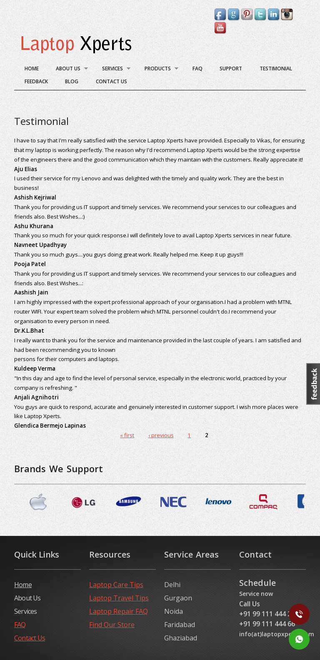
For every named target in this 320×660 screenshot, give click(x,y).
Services (112, 70)
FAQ (197, 68)
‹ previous (161, 435)
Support (231, 68)
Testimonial (276, 68)
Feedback (36, 81)
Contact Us (111, 81)
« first (127, 435)
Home (32, 68)
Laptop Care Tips (116, 584)
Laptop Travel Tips (119, 598)
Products (158, 70)
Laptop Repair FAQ (118, 611)
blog (71, 81)
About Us (68, 70)
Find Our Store (112, 624)
